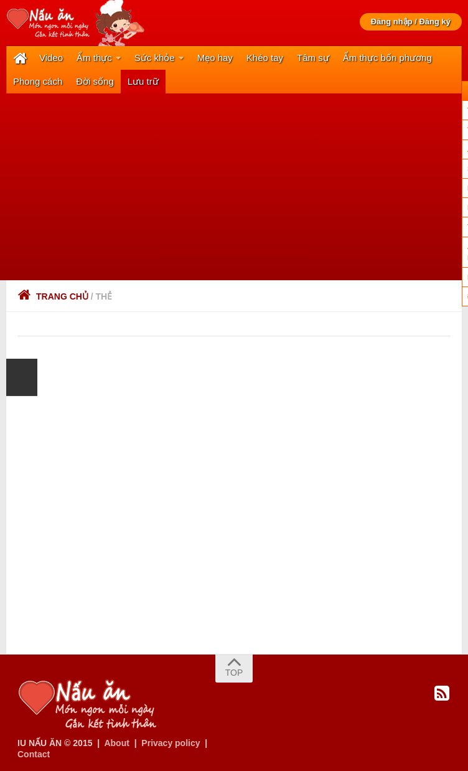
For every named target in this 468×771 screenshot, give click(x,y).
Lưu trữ (143, 81)
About (116, 743)
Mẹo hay (215, 57)
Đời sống (95, 81)
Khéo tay (264, 57)
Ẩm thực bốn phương (387, 57)
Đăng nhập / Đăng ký (411, 21)
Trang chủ (52, 296)
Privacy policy (170, 743)
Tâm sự (313, 57)
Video (51, 57)
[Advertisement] (234, 187)
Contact (33, 754)
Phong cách (37, 81)
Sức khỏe (154, 57)
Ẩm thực (94, 57)
